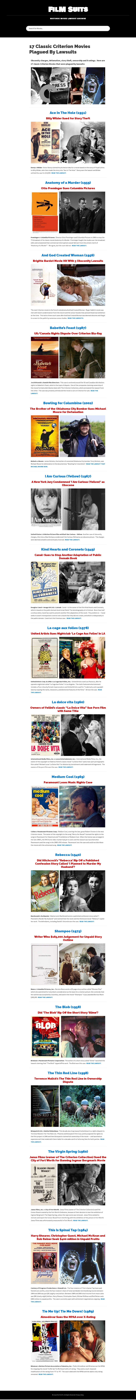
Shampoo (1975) (68, 931)
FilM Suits (68, 10)
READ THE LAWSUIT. (58, 173)
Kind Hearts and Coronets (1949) (68, 549)
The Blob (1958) (68, 1007)
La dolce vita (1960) (68, 702)
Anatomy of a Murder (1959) (68, 183)
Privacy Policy (80, 1395)
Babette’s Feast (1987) (68, 328)
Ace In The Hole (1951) (68, 113)
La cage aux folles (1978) (68, 628)
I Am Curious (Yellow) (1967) (68, 476)
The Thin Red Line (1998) (68, 1073)
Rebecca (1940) (68, 855)
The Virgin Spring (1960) (68, 1151)
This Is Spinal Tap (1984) (68, 1230)
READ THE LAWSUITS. (76, 318)
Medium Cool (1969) (68, 777)
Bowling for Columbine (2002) (68, 403)
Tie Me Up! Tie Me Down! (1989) (68, 1311)
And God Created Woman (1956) (68, 255)
